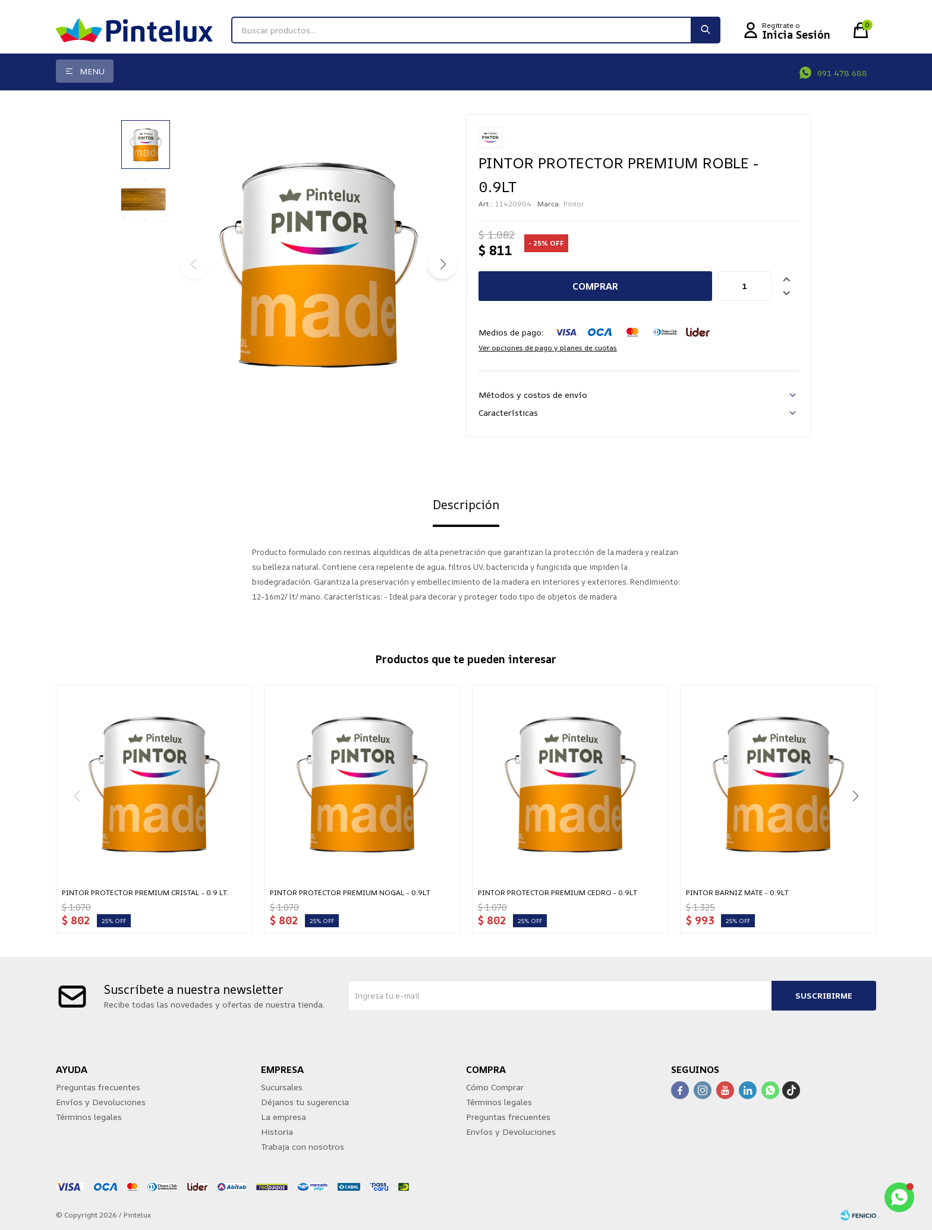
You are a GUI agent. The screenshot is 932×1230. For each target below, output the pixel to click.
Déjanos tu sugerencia (305, 1101)
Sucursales (282, 1087)
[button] (442, 264)
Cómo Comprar (495, 1087)
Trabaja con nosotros (302, 1146)
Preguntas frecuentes (98, 1087)
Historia (277, 1131)
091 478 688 (842, 73)
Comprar (595, 286)
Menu (92, 71)
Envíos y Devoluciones (101, 1101)
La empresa (283, 1116)
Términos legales (89, 1116)
